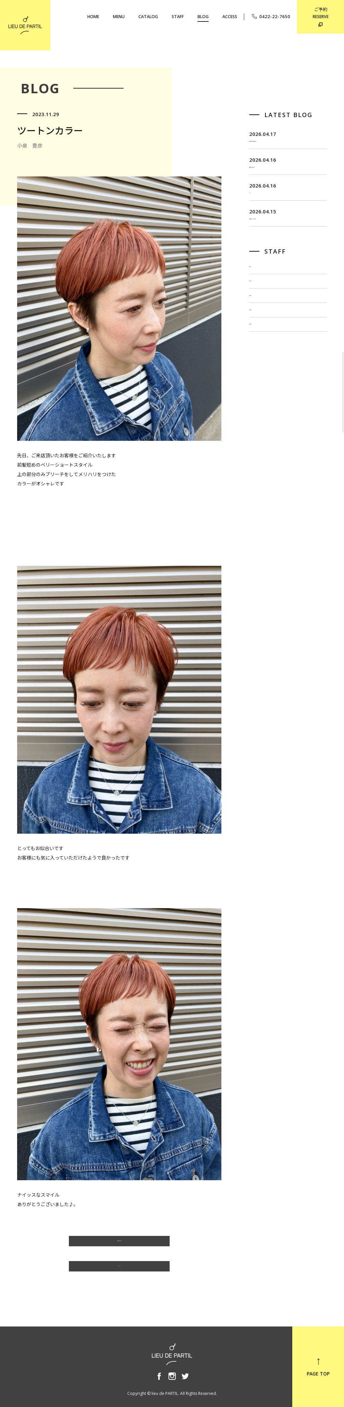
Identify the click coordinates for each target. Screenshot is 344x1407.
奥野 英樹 (261, 405)
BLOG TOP (119, 1269)
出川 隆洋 (261, 362)
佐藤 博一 (261, 341)
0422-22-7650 (270, 16)
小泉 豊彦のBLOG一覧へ (119, 1244)
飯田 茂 (258, 319)
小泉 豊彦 (261, 383)
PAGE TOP (318, 1367)
